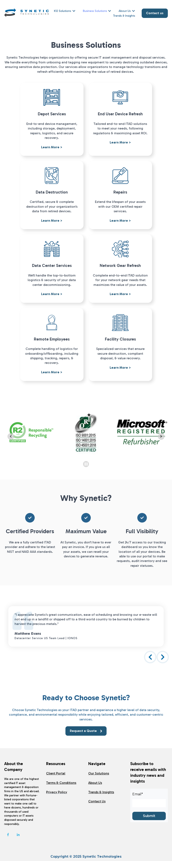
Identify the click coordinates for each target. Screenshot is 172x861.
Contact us (154, 13)
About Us (125, 11)
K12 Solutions (62, 11)
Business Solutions (95, 11)
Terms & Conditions (61, 783)
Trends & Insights (124, 16)
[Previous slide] (10, 436)
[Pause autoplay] (86, 464)
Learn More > (51, 147)
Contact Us (97, 801)
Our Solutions (98, 773)
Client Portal (55, 773)
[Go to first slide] (161, 436)
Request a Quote (86, 731)
